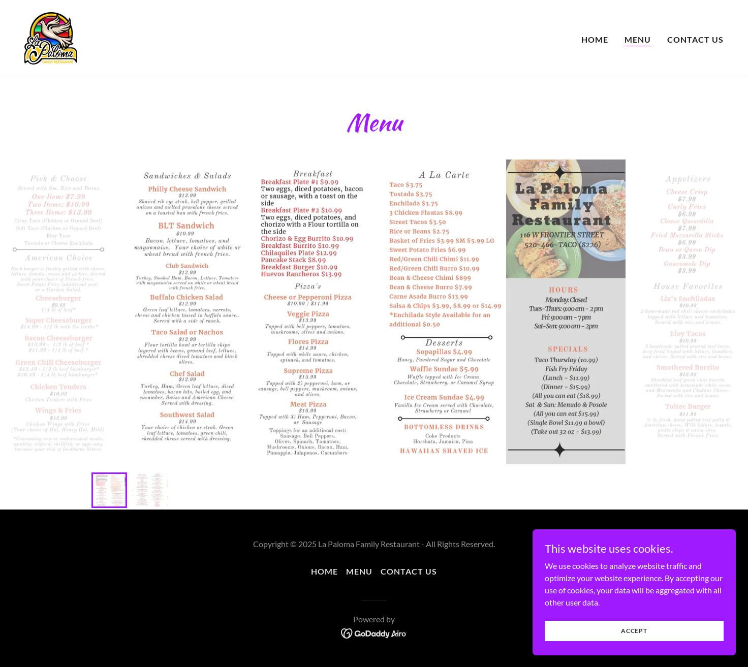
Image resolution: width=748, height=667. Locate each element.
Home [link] (594, 39)
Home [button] (324, 571)
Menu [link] (638, 39)
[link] (50, 37)
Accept (634, 630)
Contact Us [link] (695, 39)
